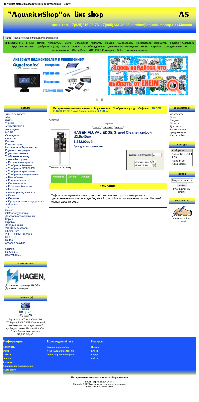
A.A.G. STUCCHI (181, 154)
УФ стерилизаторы (16, 227)
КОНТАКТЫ (177, 114)
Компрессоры (125, 43)
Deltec (120, 50)
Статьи (95, 347)
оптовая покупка (137, 50)
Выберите (181, 150)
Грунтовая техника (23, 46)
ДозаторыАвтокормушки (123, 46)
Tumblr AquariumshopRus (61, 354)
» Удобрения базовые (18, 165)
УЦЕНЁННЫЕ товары (101, 50)
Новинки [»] (26, 297)
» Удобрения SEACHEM (20, 168)
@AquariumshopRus (58, 347)
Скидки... (10, 248)
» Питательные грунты (19, 162)
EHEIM (30, 43)
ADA (8, 117)
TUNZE (41, 43)
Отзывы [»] (182, 200)
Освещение (81, 43)
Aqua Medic (181, 164)
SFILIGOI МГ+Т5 (14, 43)
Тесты (65, 46)
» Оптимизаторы (15, 183)
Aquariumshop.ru (98, 384)
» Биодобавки (14, 177)
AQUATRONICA (14, 126)
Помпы (109, 43)
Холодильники (173, 46)
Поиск (182, 173)
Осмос (76, 46)
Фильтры (96, 43)
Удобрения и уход (124, 108)
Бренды (182, 144)
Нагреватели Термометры (151, 43)
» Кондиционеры (15, 180)
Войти (67, 4)
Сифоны (143, 108)
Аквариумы (54, 43)
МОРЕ (67, 43)
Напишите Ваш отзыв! (182, 219)
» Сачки (10, 195)
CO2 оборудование (94, 46)
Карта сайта (177, 135)
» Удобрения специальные (22, 174)
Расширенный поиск (181, 190)
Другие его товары (16, 288)
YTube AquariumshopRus (60, 351)
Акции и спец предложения (178, 131)
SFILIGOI (10, 236)
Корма (144, 46)
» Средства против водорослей (24, 201)
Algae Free (181, 161)
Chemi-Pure (79, 50)
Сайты (94, 358)
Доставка (175, 126)
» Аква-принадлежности (20, 192)
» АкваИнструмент (16, 159)
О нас (173, 117)
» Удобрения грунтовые (20, 171)
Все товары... (13, 254)
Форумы (95, 354)
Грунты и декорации (182, 43)
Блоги (94, 351)
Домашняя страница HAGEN (22, 285)
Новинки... (11, 251)
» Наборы (11, 189)
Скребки (156, 46)
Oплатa (174, 123)
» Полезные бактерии (18, 186)
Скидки (174, 120)
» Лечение (11, 204)
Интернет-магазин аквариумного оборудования (32, 4)
